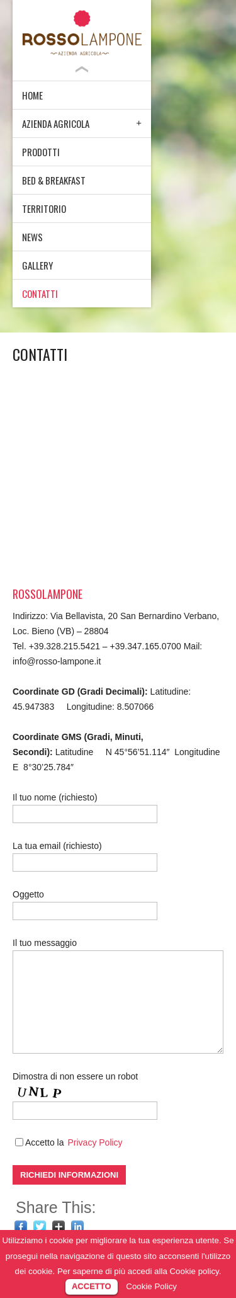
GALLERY (37, 265)
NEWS (32, 237)
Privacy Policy (94, 1142)
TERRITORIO (44, 208)
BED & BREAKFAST (54, 180)
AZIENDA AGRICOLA (55, 123)
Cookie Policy (151, 1286)
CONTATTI (40, 293)
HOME (32, 95)
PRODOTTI (41, 152)
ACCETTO (91, 1286)
